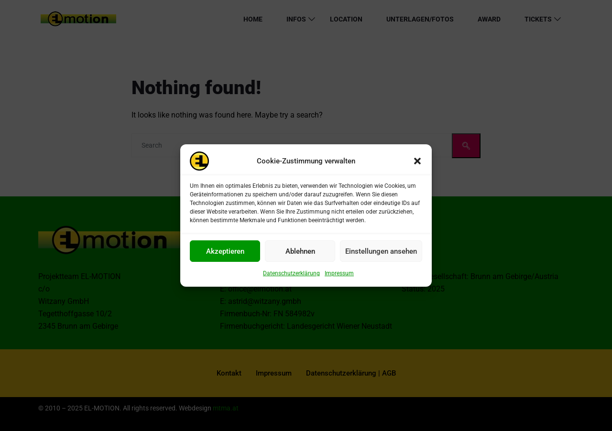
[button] (417, 165)
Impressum (339, 277)
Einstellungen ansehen (381, 254)
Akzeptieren (225, 254)
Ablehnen (300, 254)
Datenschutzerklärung (291, 277)
